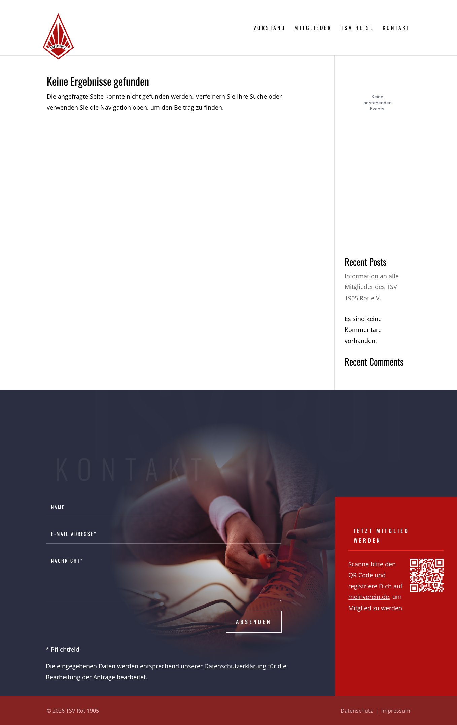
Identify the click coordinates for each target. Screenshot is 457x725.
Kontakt (396, 28)
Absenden (254, 622)
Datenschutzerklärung (235, 666)
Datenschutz (357, 710)
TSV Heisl (357, 28)
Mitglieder (313, 28)
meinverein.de (368, 597)
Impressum (395, 710)
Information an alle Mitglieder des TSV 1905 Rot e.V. (372, 287)
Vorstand (269, 28)
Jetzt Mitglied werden (381, 535)
